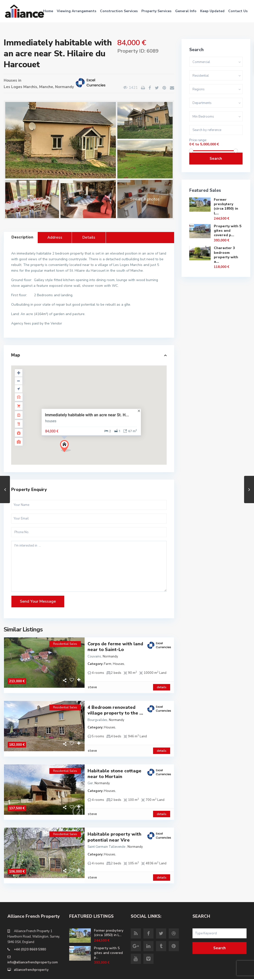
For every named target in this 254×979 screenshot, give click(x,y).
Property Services (156, 11)
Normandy (64, 86)
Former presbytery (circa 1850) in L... (226, 206)
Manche (46, 86)
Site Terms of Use (229, 971)
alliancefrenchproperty (31, 949)
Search (216, 158)
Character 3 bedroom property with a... (226, 255)
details (161, 682)
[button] (67, 447)
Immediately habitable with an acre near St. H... (87, 414)
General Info (185, 11)
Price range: (198, 140)
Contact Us (238, 11)
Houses (10, 80)
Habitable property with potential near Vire (114, 821)
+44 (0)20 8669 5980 (30, 929)
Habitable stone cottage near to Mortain (114, 763)
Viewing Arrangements (76, 11)
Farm (107, 664)
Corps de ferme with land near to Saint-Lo (115, 647)
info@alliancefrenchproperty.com (32, 942)
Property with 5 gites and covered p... (227, 230)
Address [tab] (54, 237)
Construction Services (119, 11)
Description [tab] (22, 237)
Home (48, 11)
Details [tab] (88, 237)
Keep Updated (212, 11)
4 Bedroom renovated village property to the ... (115, 705)
